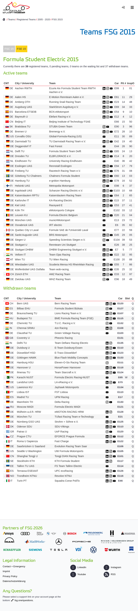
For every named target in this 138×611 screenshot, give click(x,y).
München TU (24, 416)
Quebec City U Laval (26, 230)
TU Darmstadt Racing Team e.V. (67, 141)
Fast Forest (55, 146)
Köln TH (19, 210)
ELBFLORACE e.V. (60, 156)
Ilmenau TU (23, 372)
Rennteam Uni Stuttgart (62, 244)
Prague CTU (24, 436)
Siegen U (20, 239)
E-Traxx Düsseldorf (66, 352)
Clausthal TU (24, 333)
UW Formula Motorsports (69, 451)
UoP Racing (61, 431)
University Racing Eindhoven (65, 161)
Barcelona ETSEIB (25, 111)
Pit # (123, 83)
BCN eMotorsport (59, 111)
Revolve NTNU (63, 475)
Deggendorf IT (23, 146)
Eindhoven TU (23, 161)
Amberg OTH (22, 101)
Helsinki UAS (22, 185)
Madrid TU (23, 397)
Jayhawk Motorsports (67, 387)
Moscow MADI (25, 406)
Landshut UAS (25, 382)
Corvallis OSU (23, 136)
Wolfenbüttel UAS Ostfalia (30, 269)
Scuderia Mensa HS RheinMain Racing (71, 264)
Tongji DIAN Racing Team (69, 456)
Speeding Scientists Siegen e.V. (67, 239)
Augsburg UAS (23, 107)
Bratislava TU (22, 126)
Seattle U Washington (29, 451)
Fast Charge (62, 441)
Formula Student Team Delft (65, 151)
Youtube (78, 574)
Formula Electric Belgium (63, 215)
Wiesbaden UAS (24, 264)
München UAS (23, 220)
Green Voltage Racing (67, 333)
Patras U (22, 431)
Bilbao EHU (23, 308)
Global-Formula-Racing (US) (65, 136)
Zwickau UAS (22, 279)
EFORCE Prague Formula (69, 436)
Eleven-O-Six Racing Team (70, 362)
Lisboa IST (23, 392)
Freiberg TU (22, 170)
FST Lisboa (61, 392)
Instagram (112, 567)
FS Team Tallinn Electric (68, 466)
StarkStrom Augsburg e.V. (64, 107)
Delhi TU (22, 342)
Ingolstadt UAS (23, 190)
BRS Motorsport (58, 234)
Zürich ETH (21, 274)
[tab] (9, 49)
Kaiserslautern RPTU (27, 195)
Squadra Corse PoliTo (67, 480)
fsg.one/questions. (24, 600)
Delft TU (19, 151)
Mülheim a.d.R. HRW (29, 411)
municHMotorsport (59, 220)
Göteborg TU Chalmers (28, 175)
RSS (110, 574)
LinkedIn (78, 567)
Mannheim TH (25, 402)
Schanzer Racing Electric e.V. (66, 190)
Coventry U (23, 337)
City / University (24, 83)
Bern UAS (22, 303)
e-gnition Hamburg (59, 180)
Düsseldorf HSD (26, 352)
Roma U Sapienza (27, 441)
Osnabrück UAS (24, 225)
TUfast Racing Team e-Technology (74, 416)
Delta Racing (62, 402)
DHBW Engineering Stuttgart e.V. (68, 249)
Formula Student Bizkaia (69, 308)
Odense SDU (24, 426)
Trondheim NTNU (27, 475)
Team (52, 83)
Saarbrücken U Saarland (31, 446)
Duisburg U (23, 347)
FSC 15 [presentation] (9, 48)
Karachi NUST (25, 377)
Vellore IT (20, 254)
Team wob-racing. (59, 269)
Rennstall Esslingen (60, 166)
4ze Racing (61, 328)
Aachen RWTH (23, 88)
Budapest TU (24, 318)
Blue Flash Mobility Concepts (71, 357)
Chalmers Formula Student (64, 175)
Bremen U (20, 131)
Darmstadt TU (23, 141)
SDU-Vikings (62, 426)
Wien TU (20, 259)
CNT (6, 83)
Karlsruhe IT (22, 200)
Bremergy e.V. (57, 131)
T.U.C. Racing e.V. (65, 323)
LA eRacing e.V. (64, 382)
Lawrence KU (24, 387)
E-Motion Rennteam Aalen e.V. (66, 97)
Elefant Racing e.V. (60, 116)
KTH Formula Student (67, 461)
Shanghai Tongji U (27, 456)
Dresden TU (22, 156)
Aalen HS (20, 97)
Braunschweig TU (27, 313)
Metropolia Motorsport (61, 185)
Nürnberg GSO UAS (28, 421)
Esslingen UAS (23, 166)
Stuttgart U (21, 244)
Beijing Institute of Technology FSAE (69, 121)
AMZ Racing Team (59, 274)
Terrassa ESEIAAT (27, 470)
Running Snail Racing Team (65, 101)
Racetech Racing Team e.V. (65, 170)
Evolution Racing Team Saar (71, 446)
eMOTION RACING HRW (69, 411)
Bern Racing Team (65, 303)
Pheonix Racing (64, 337)
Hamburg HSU (25, 362)
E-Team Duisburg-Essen (68, 347)
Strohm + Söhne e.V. (66, 421)
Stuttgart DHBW (24, 249)
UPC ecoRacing (64, 470)
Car (117, 83)
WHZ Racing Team (60, 279)
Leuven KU (21, 215)
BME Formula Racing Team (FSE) (74, 318)
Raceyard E (56, 205)
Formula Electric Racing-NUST (72, 377)
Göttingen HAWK (26, 357)
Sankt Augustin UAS (26, 234)
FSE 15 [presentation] (21, 48)
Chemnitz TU (24, 323)
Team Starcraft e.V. (65, 372)
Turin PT (22, 480)
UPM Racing (62, 397)
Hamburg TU (22, 180)
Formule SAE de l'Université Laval (68, 230)
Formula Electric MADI (67, 406)
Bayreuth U (21, 116)
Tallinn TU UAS (25, 466)
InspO (130, 83)
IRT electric (55, 225)
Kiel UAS (20, 205)
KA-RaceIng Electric (60, 200)
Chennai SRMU (26, 328)
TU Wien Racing (58, 259)
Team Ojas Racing (59, 254)
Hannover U (24, 367)
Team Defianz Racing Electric (71, 342)
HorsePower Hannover (68, 367)
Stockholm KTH (26, 461)
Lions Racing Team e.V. (68, 313)
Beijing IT (20, 121)
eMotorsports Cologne (61, 210)
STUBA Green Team (60, 126)
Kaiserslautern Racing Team (65, 195)
